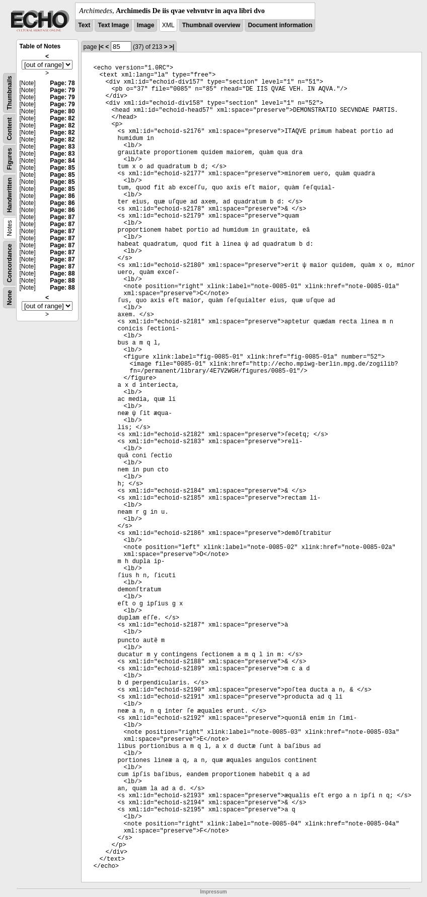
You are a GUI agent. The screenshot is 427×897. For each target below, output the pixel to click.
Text (84, 25)
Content (9, 128)
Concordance (9, 263)
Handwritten (9, 195)
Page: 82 (62, 118)
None (9, 297)
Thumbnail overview (211, 25)
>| (171, 46)
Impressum (213, 891)
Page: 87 (62, 217)
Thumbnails (9, 93)
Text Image (113, 25)
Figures (9, 159)
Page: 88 (62, 273)
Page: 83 (62, 146)
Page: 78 (62, 83)
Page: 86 (62, 195)
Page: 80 (62, 111)
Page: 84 (62, 160)
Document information (280, 25)
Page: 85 (62, 167)
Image (146, 25)
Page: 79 (62, 90)
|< (101, 46)
